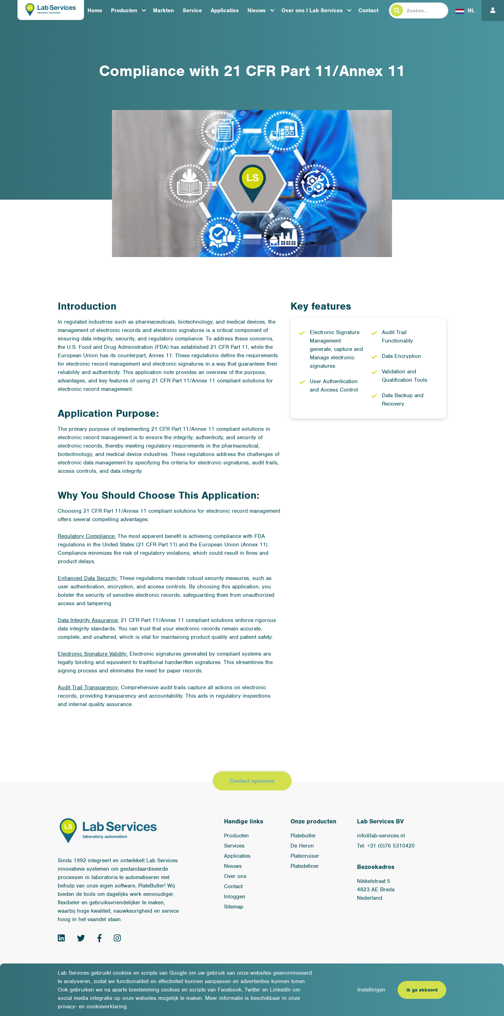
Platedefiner (304, 866)
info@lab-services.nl (381, 835)
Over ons (235, 876)
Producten (124, 10)
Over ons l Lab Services (312, 10)
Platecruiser (304, 855)
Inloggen (234, 896)
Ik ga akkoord (422, 990)
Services (234, 845)
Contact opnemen (252, 781)
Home (95, 10)
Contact (368, 10)
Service (192, 10)
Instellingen (371, 989)
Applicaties (225, 10)
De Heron (302, 845)
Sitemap (233, 906)
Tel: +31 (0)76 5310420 (386, 845)
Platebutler (303, 835)
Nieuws (256, 10)
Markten (163, 10)
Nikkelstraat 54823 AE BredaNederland (375, 889)
